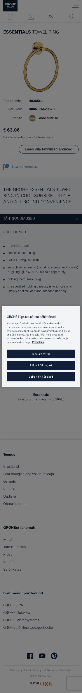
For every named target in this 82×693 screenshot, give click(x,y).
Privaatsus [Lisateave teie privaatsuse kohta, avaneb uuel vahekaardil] (38, 342)
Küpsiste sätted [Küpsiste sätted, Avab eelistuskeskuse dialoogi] (41, 353)
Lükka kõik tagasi (41, 365)
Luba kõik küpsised (41, 376)
